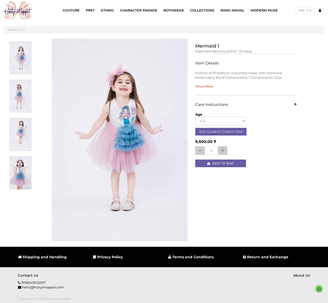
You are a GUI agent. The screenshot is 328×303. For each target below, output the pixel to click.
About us (301, 275)
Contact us (28, 275)
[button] (56, 140)
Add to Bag (220, 163)
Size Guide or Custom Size (221, 131)
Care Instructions (246, 105)
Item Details (207, 63)
